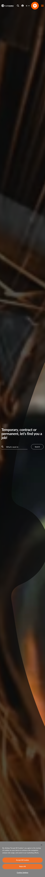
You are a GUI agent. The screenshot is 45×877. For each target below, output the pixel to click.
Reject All (22, 866)
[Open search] (18, 5)
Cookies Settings (22, 873)
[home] (7, 5)
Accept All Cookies (22, 860)
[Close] (41, 845)
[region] (22, 859)
